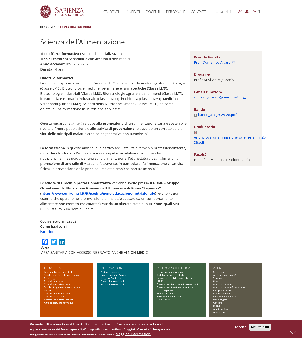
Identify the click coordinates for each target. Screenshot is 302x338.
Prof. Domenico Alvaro (212, 62)
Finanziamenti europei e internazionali (177, 284)
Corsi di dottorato (53, 281)
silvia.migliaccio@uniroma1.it (218, 97)
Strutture (218, 278)
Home (43, 26)
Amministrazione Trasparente (229, 287)
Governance (163, 299)
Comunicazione (221, 293)
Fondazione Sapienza (224, 296)
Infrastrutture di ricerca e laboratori (176, 278)
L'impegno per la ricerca (170, 272)
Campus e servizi (222, 290)
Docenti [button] (153, 11)
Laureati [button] (132, 11)
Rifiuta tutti (260, 328)
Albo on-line (219, 312)
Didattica (52, 268)
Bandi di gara (220, 299)
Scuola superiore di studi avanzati (62, 275)
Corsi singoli (50, 278)
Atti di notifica (220, 308)
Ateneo (219, 268)
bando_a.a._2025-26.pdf (217, 114)
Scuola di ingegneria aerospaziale (62, 287)
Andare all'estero (110, 272)
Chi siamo (218, 272)
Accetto (241, 328)
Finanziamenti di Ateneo (113, 275)
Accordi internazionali (112, 281)
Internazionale (114, 268)
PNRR (160, 281)
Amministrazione (222, 284)
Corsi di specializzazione (57, 284)
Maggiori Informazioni (133, 335)
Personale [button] (175, 11)
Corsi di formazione (54, 296)
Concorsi (218, 302)
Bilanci (216, 305)
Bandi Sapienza (165, 290)
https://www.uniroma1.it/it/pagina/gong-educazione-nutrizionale (98, 193)
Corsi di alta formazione (57, 293)
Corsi (53, 26)
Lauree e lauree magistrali (58, 272)
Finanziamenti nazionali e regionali (175, 287)
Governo (217, 281)
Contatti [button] (198, 11)
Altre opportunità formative (58, 302)
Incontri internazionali (112, 284)
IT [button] (256, 11)
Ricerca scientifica (173, 268)
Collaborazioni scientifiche (171, 275)
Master (48, 290)
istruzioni (47, 231)
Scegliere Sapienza (111, 278)
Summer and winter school (58, 299)
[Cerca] (240, 11)
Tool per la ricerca (166, 293)
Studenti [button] (111, 11)
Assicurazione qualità (224, 275)
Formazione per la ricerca (170, 296)
